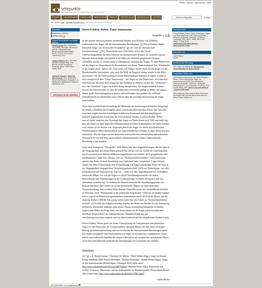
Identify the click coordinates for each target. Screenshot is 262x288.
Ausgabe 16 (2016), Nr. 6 (75, 22)
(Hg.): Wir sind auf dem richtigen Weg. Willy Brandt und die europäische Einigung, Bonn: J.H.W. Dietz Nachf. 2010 (64, 65)
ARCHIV (157, 17)
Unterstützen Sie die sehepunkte (65, 95)
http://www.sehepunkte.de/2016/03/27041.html (121, 273)
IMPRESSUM (143, 17)
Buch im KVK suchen (181, 45)
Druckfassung (58, 36)
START (55, 17)
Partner (190, 3)
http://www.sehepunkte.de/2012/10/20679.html (104, 266)
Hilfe (209, 3)
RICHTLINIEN (127, 17)
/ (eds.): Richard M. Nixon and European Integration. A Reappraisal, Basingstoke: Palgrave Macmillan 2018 (65, 80)
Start (62, 22)
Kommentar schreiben (60, 33)
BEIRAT (113, 17)
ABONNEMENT (70, 17)
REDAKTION (100, 17)
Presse (182, 3)
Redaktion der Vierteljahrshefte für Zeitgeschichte (188, 68)
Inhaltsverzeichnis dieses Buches (185, 43)
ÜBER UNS (86, 17)
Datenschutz (200, 3)
